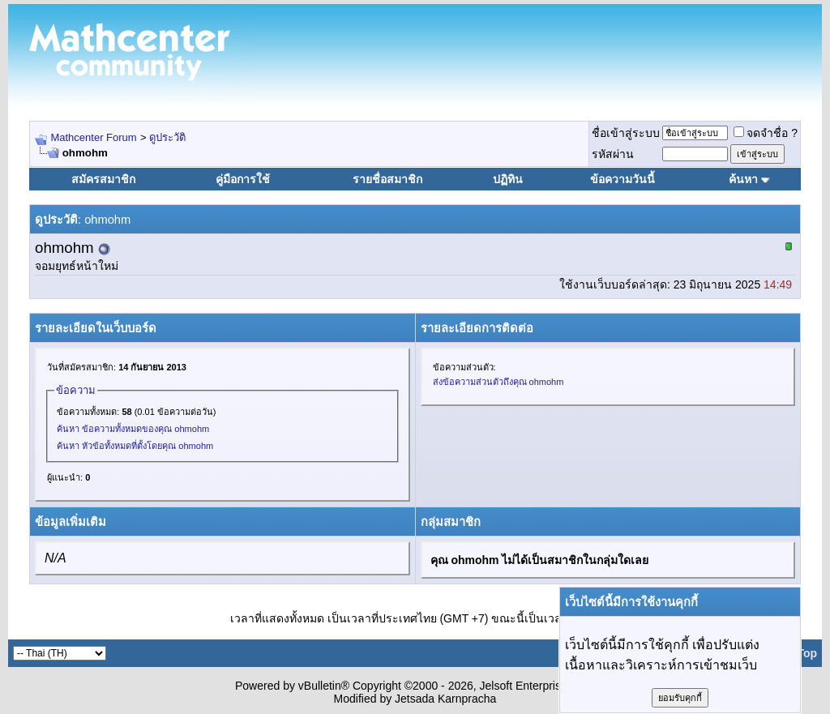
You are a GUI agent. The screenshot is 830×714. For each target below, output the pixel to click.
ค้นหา (743, 179)
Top (807, 653)
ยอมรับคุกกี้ (680, 698)
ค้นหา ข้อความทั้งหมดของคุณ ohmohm (133, 429)
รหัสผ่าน (613, 154)
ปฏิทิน (508, 179)
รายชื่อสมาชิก (387, 179)
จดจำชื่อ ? (766, 132)
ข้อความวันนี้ (622, 179)
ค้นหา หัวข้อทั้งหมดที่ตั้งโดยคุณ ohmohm (135, 446)
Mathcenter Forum (93, 137)
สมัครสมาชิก (103, 179)
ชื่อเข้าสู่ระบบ (626, 132)
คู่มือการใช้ (243, 179)
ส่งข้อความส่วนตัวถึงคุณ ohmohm (498, 382)
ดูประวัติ (167, 137)
